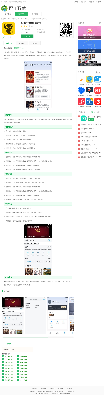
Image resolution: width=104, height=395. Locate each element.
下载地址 (35, 43)
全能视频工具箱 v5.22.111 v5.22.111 (92, 124)
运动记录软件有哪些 (89, 51)
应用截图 (22, 43)
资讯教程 (91, 2)
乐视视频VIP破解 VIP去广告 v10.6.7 (92, 153)
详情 (91, 119)
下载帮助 (43, 388)
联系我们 (69, 388)
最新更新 (75, 2)
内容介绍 (9, 43)
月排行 (98, 112)
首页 (9, 19)
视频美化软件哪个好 (89, 65)
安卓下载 (14, 19)
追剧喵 (16, 48)
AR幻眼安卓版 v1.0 (87, 141)
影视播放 (21, 48)
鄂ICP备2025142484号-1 (42, 393)
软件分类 (83, 2)
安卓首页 (8, 14)
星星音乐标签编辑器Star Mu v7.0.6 (91, 157)
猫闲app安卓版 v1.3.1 (87, 129)
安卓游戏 (35, 14)
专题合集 (98, 2)
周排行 (93, 112)
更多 (100, 23)
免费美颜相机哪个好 (89, 37)
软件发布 (60, 388)
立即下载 (27, 36)
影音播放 (27, 19)
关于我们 (34, 388)
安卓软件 (21, 14)
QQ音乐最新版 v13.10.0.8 (89, 149)
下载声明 (52, 388)
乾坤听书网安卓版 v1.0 (88, 145)
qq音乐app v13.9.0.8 (87, 133)
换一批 (98, 72)
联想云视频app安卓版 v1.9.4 (89, 137)
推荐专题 (81, 23)
